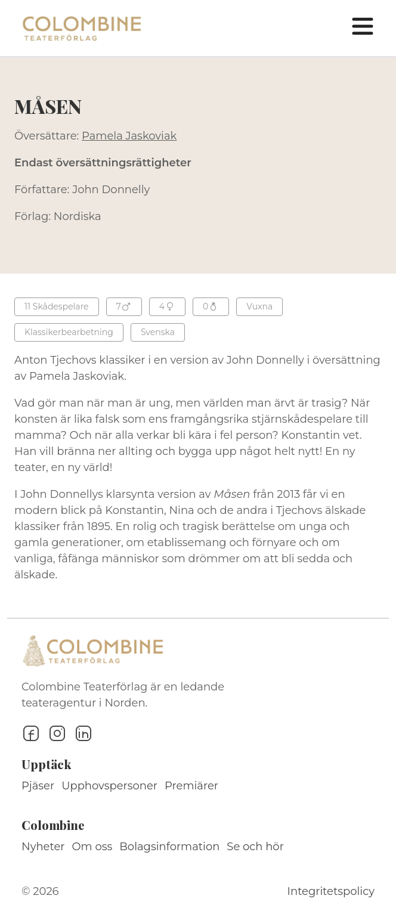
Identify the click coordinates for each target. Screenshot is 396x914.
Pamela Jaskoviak (129, 135)
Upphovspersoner (109, 785)
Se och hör (255, 846)
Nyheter (43, 846)
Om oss (92, 846)
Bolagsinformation (169, 846)
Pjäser (37, 785)
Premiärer (191, 785)
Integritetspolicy (331, 891)
